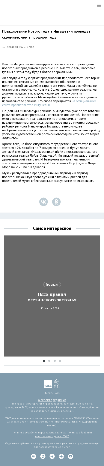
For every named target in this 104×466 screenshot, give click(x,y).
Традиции (52, 284)
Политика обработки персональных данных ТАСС (63, 434)
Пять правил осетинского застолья (52, 297)
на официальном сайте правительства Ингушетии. (49, 103)
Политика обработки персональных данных (39, 432)
